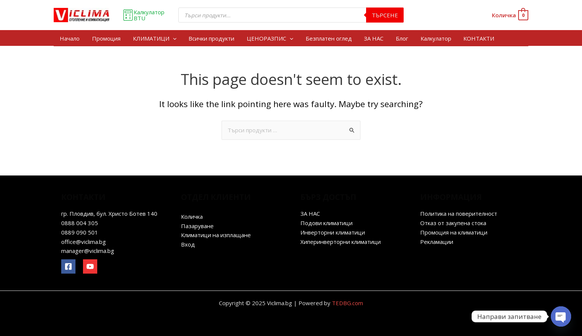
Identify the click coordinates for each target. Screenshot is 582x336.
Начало (70, 38)
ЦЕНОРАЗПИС (269, 38)
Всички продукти (211, 38)
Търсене (385, 15)
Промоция (106, 38)
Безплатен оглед (327, 38)
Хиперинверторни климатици (340, 241)
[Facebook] (68, 266)
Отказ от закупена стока (453, 223)
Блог (400, 38)
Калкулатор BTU (143, 15)
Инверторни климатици (332, 232)
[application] (172, 38)
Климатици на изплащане (216, 235)
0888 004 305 (79, 223)
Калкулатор (433, 38)
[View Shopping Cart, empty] (509, 15)
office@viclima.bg (83, 241)
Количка (192, 216)
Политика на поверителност (458, 213)
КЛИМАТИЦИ (154, 38)
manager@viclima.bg (87, 250)
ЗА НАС (372, 38)
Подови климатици (326, 223)
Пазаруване (197, 226)
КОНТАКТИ (476, 38)
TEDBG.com (347, 303)
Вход (188, 244)
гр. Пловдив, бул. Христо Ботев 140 (109, 213)
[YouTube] (90, 266)
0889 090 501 (79, 232)
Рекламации (436, 241)
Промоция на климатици (453, 232)
